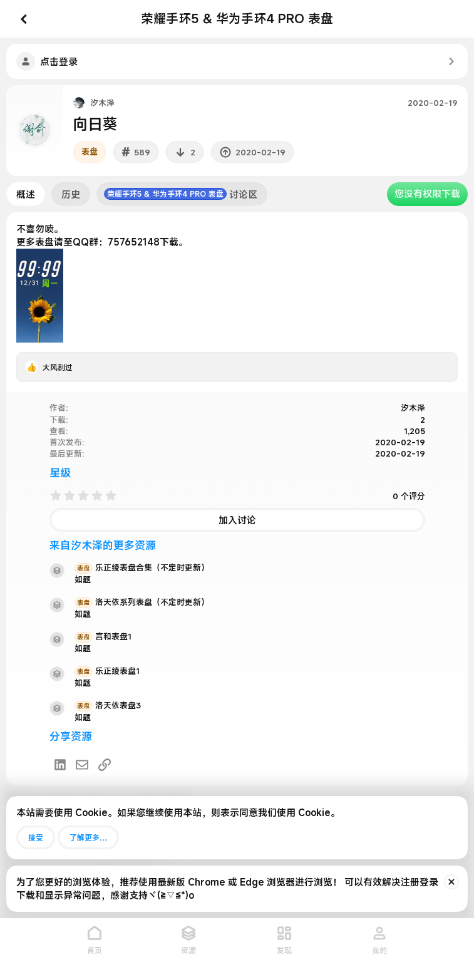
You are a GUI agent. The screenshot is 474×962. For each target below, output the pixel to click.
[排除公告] (451, 881)
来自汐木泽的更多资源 (102, 545)
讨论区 (180, 194)
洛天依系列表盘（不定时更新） (142, 602)
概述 (25, 194)
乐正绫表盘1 (107, 670)
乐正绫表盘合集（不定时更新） (142, 567)
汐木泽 (102, 102)
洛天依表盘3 (108, 705)
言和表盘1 (103, 636)
